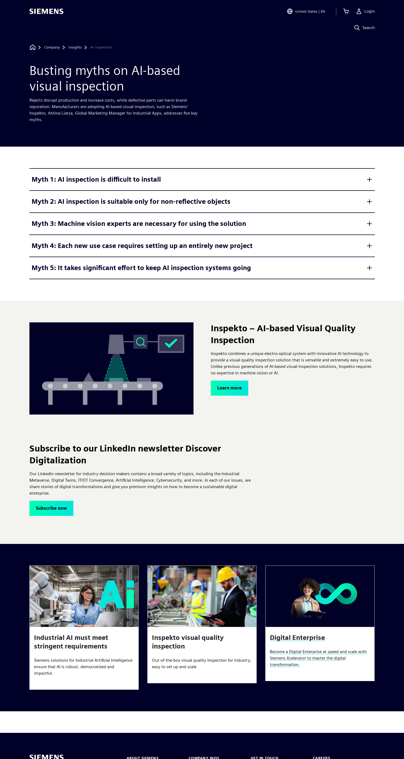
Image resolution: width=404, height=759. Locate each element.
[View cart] (346, 11)
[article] (84, 627)
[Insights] (75, 47)
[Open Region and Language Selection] (305, 11)
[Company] (52, 47)
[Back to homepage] (32, 47)
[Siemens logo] (46, 12)
